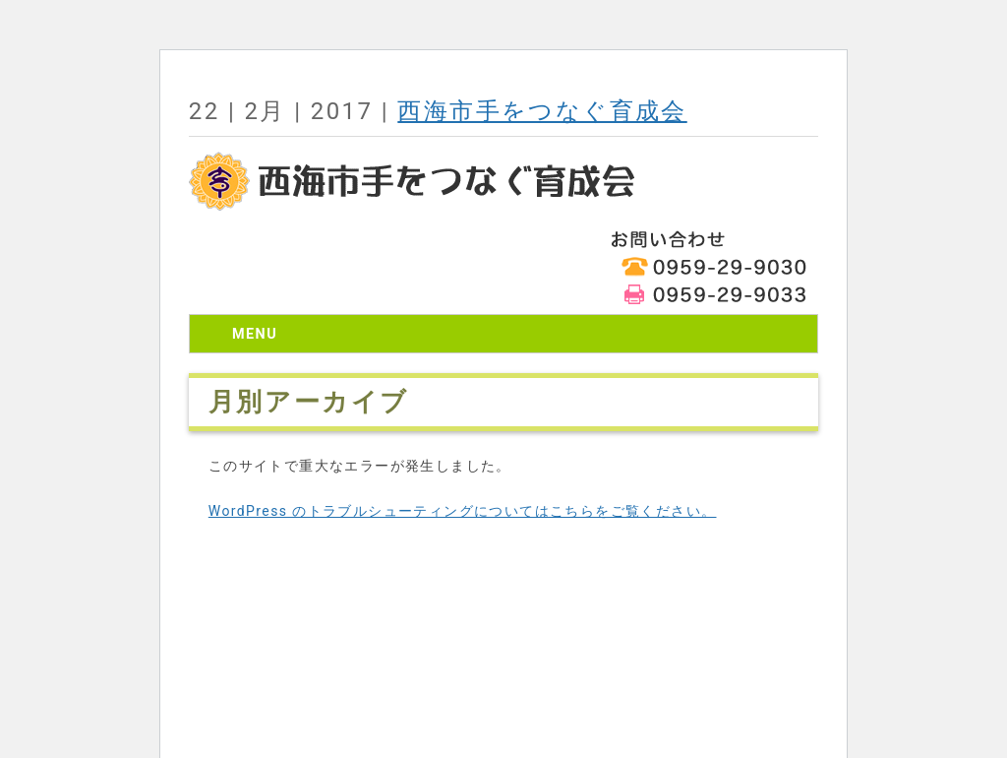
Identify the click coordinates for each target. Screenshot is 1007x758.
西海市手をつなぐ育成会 (541, 111)
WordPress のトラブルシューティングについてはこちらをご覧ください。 (462, 511)
